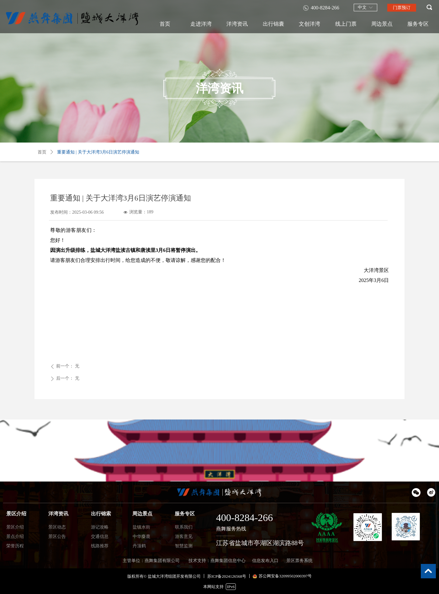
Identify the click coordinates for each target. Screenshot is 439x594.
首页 (42, 152)
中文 (362, 7)
